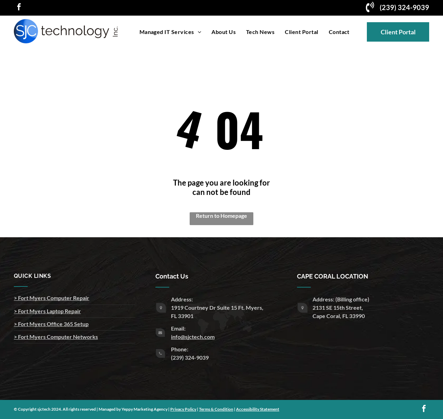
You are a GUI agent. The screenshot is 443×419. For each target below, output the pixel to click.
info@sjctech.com (193, 336)
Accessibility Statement (257, 409)
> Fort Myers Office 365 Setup (51, 323)
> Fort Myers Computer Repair (51, 297)
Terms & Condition (216, 409)
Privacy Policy (183, 409)
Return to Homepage (221, 215)
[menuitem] (170, 31)
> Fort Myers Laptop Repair (47, 311)
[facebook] (19, 8)
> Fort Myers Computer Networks (56, 336)
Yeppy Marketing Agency (144, 409)
